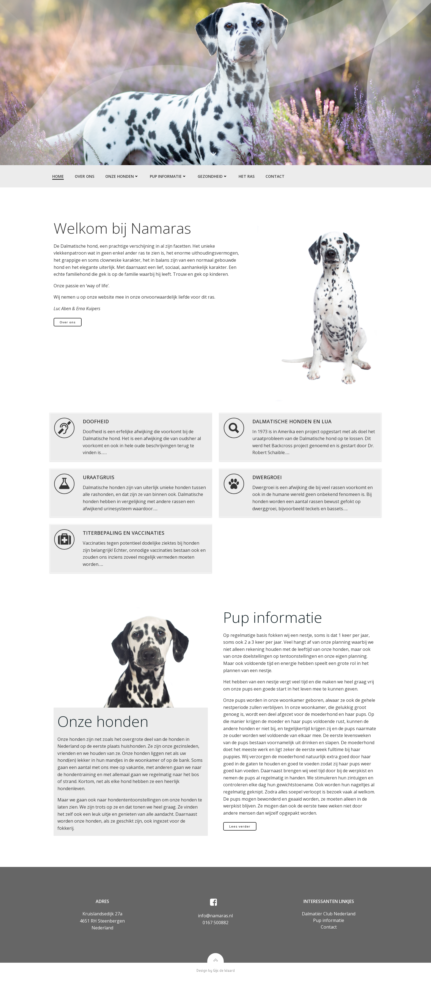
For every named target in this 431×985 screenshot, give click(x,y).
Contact (274, 176)
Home (57, 176)
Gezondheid (212, 176)
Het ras (246, 176)
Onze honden (121, 176)
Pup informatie (167, 176)
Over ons (84, 176)
